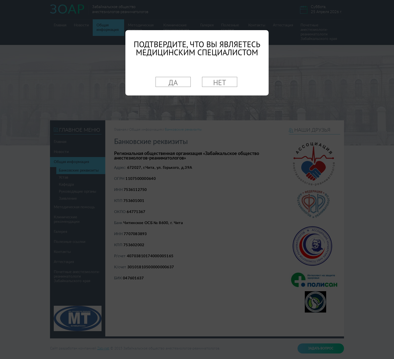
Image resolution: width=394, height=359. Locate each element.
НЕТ (219, 82)
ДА (173, 82)
